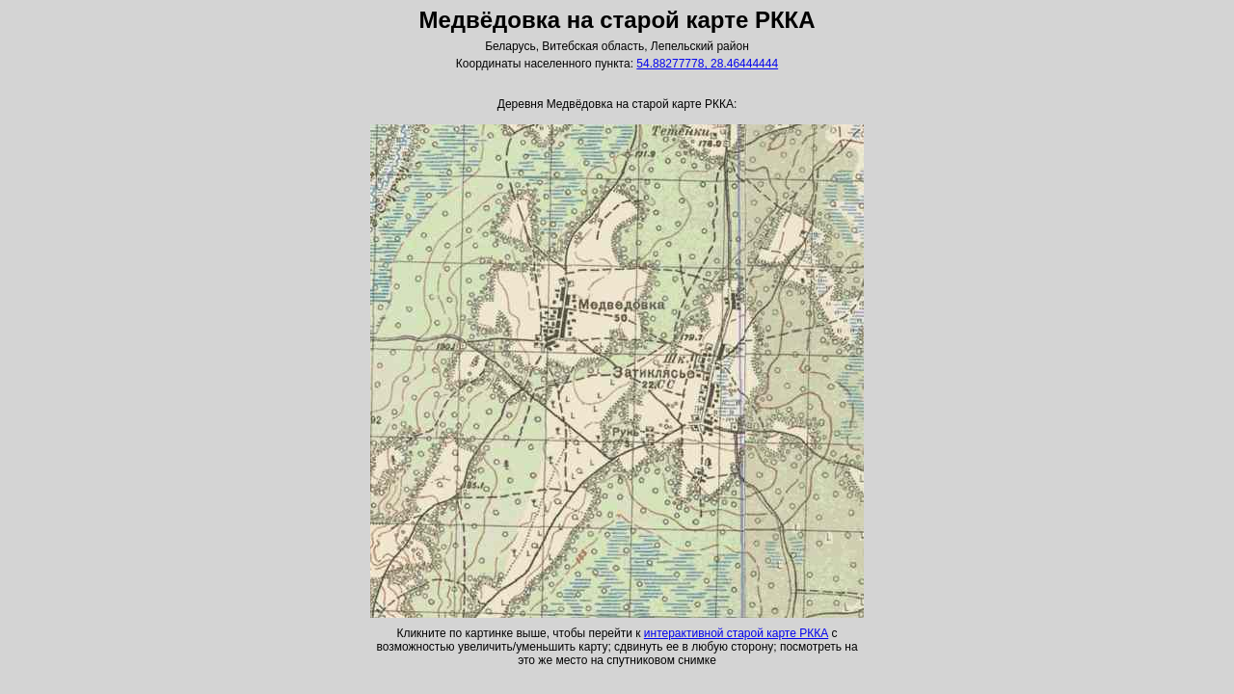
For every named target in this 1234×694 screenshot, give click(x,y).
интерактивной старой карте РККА (736, 633)
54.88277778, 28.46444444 (707, 63)
